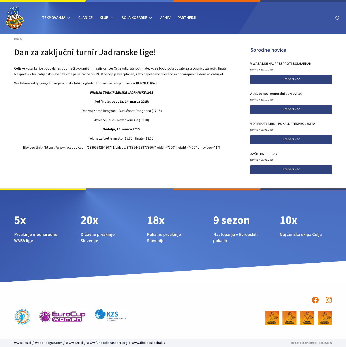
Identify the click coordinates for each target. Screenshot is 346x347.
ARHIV (165, 18)
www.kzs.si (23, 342)
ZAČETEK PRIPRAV (263, 153)
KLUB (104, 18)
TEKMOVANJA (53, 18)
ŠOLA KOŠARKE (134, 18)
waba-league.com (49, 342)
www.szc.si (75, 342)
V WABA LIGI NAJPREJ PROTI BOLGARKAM (281, 63)
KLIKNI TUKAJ (146, 83)
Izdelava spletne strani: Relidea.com (311, 343)
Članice (85, 18)
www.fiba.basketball (147, 342)
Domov (18, 39)
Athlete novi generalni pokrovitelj (276, 93)
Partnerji (187, 18)
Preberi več (291, 79)
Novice (254, 70)
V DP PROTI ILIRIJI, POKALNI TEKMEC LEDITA (282, 123)
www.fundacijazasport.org (107, 342)
